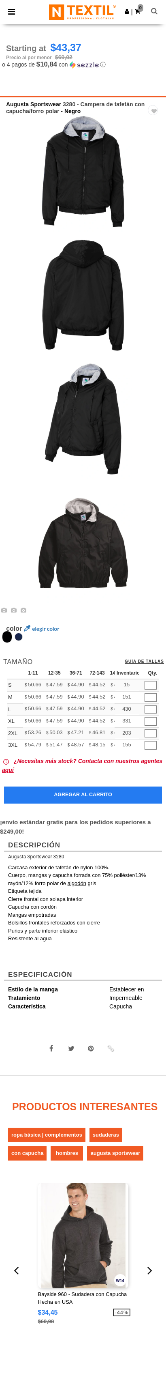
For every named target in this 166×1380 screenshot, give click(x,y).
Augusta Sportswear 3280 (36, 857)
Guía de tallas (144, 662)
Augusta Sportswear (33, 104)
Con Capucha (27, 1153)
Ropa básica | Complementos (46, 1135)
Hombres (67, 1153)
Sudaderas (106, 1135)
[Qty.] (151, 685)
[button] (127, 11)
